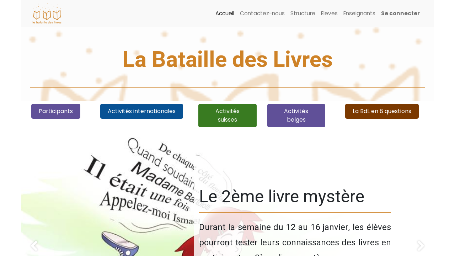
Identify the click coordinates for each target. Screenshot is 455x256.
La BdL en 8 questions (382, 111)
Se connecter (400, 13)
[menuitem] (225, 14)
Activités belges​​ (296, 115)
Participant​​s (56, 111)
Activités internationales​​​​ (142, 111)
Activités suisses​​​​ (227, 115)
